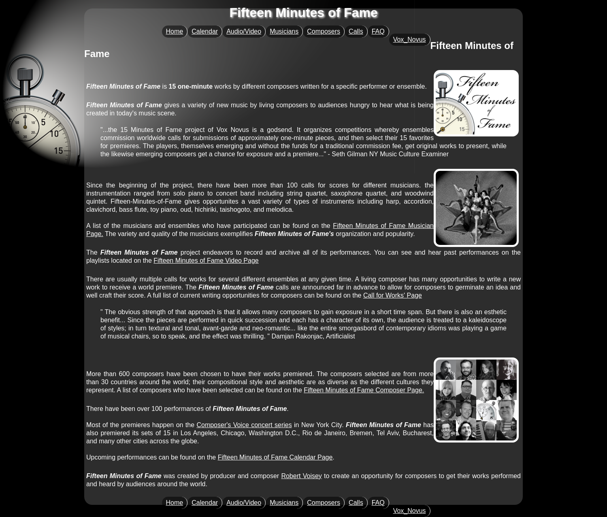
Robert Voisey (301, 475)
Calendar (205, 31)
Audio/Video (243, 31)
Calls (356, 31)
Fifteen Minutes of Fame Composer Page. (364, 390)
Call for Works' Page (392, 295)
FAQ (378, 31)
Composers (323, 31)
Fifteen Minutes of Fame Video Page (205, 260)
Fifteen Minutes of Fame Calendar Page (275, 457)
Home (174, 31)
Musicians (284, 31)
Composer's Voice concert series (244, 424)
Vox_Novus (409, 39)
